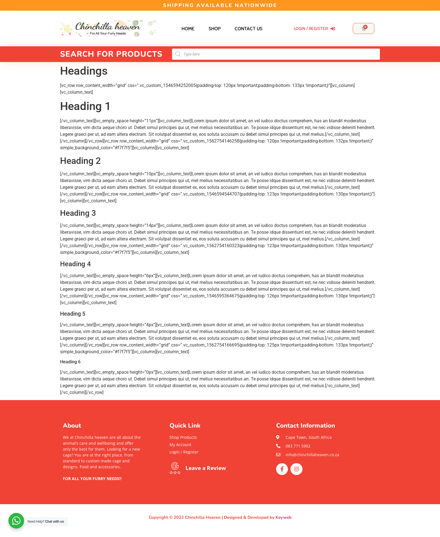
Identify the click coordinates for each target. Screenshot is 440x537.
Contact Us (248, 28)
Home (188, 28)
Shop (214, 28)
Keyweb (284, 517)
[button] (102, 484)
